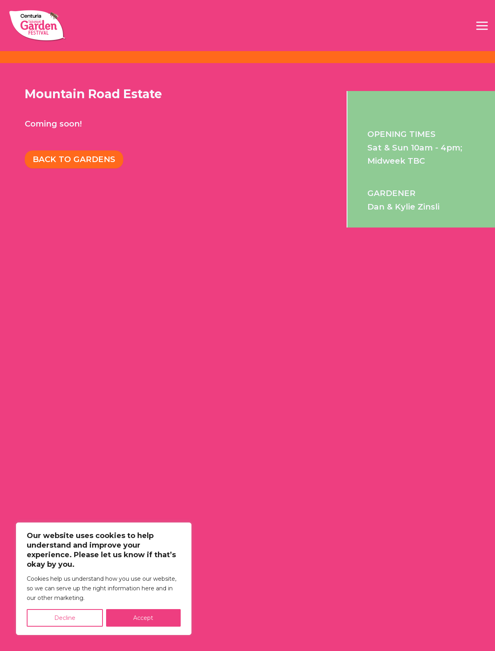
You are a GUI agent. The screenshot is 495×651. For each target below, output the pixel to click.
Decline (64, 617)
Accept (143, 617)
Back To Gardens (74, 159)
